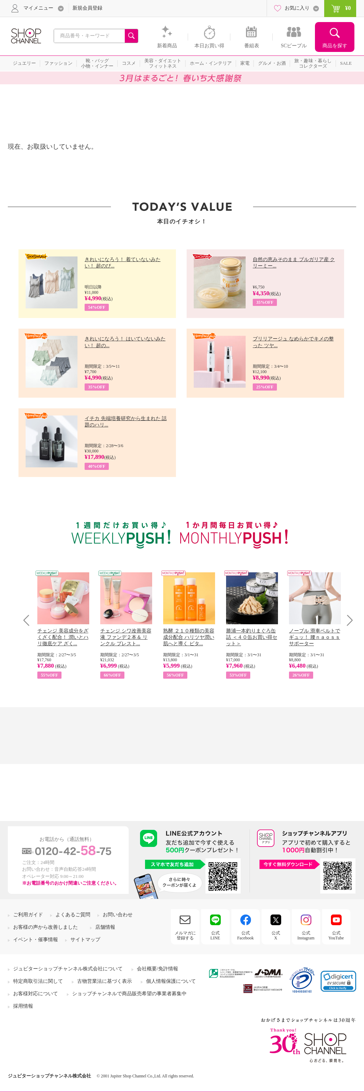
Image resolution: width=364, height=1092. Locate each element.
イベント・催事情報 (35, 939)
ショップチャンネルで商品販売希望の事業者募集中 (129, 993)
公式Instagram (306, 935)
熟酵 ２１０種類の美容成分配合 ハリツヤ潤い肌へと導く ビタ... (188, 637)
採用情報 (23, 1006)
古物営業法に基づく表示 (104, 981)
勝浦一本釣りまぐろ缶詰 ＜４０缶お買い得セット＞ (251, 637)
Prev (29, 620)
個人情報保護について (171, 981)
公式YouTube (336, 935)
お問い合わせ (118, 914)
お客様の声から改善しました (45, 927)
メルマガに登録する (185, 935)
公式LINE (215, 935)
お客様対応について (35, 993)
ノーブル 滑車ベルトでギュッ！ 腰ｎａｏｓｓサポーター (314, 637)
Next (347, 620)
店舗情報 (105, 927)
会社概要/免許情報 (157, 968)
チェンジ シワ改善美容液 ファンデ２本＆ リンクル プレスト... (125, 637)
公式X (276, 935)
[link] (338, 981)
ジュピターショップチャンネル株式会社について (68, 968)
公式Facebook (245, 935)
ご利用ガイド (28, 914)
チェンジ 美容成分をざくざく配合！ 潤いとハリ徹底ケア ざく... (63, 637)
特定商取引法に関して (38, 981)
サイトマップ (85, 939)
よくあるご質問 (72, 914)
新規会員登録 (87, 8)
